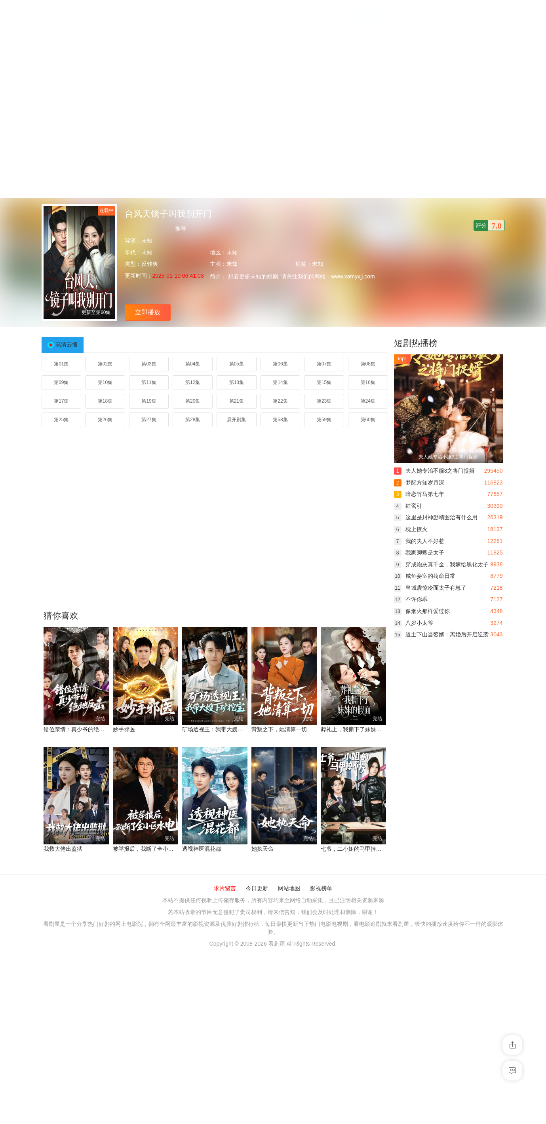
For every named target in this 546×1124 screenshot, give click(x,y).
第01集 (61, 364)
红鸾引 (408, 506)
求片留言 (225, 888)
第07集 (324, 364)
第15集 (324, 382)
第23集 (324, 401)
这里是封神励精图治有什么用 (436, 517)
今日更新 (257, 888)
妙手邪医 (124, 729)
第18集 (105, 401)
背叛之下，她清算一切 (279, 729)
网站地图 (289, 888)
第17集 (61, 401)
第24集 (368, 401)
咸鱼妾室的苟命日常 (424, 576)
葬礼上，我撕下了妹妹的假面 (357, 729)
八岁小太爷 (413, 623)
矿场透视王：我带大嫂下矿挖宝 (221, 729)
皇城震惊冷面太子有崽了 (430, 588)
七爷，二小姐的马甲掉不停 (354, 849)
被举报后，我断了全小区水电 (149, 849)
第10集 (105, 382)
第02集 (105, 364)
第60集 (368, 419)
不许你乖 (411, 599)
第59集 (324, 419)
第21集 (236, 401)
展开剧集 (236, 419)
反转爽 (149, 264)
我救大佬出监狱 (63, 849)
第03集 (148, 364)
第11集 (148, 382)
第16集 (368, 382)
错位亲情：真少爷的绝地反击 (80, 729)
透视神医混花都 (201, 849)
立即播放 (147, 312)
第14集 (280, 382)
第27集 (148, 419)
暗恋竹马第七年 (419, 494)
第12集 (192, 382)
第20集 (192, 401)
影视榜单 (321, 888)
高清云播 (66, 344)
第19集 (148, 401)
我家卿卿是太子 (419, 552)
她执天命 (262, 849)
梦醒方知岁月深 (419, 482)
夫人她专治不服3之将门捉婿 (434, 470)
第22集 (280, 401)
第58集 (280, 419)
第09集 (61, 382)
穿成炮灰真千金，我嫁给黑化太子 (441, 564)
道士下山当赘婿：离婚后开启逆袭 (441, 634)
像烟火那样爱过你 (422, 611)
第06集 (280, 364)
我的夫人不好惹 (419, 541)
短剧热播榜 (416, 343)
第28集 (192, 419)
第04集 (192, 364)
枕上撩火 (411, 529)
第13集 (236, 382)
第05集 (236, 364)
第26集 (105, 419)
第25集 (61, 419)
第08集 (368, 364)
